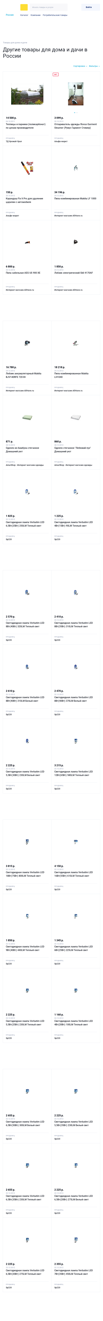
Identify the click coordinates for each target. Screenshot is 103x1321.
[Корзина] (78, 7)
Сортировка (79, 66)
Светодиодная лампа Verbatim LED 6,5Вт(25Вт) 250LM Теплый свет (25, 522)
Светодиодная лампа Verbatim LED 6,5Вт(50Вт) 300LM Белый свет (25, 1120)
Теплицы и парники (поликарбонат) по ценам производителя (26, 125)
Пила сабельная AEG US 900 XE (23, 271)
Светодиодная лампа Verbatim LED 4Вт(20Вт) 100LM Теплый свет (74, 1020)
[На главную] (11, 7)
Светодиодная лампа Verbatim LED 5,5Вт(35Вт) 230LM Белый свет (74, 1120)
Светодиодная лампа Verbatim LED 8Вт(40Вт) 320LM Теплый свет (25, 623)
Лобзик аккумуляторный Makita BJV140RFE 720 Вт (24, 374)
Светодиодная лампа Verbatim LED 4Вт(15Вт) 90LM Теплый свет (74, 522)
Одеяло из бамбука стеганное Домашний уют (23, 448)
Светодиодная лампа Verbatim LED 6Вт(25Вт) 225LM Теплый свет (74, 945)
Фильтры (93, 66)
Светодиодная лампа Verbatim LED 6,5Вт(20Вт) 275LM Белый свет (74, 1194)
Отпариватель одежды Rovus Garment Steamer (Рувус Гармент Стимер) (73, 127)
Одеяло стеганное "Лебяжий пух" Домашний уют (73, 448)
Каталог (24, 15)
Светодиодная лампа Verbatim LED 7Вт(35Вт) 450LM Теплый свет (74, 1268)
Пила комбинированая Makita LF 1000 (73, 199)
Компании (35, 15)
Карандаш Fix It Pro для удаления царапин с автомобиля (25, 199)
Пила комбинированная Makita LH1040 (72, 374)
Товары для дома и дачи (15, 42)
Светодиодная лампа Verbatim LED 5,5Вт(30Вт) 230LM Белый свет (25, 771)
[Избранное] (71, 7)
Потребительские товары (55, 15)
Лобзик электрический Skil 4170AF (74, 271)
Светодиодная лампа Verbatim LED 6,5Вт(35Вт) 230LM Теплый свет (25, 1194)
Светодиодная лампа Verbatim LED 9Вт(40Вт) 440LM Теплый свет (25, 945)
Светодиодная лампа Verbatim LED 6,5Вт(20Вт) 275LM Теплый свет (25, 1268)
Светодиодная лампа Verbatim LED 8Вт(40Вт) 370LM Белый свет (74, 697)
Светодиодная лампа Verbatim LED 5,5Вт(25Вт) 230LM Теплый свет (25, 1020)
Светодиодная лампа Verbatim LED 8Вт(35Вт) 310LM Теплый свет (74, 623)
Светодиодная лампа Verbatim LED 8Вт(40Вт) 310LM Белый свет (25, 697)
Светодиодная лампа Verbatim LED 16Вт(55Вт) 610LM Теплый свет (74, 871)
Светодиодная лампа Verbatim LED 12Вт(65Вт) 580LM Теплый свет (74, 771)
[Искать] (63, 7)
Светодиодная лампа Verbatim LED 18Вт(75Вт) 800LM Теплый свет (25, 871)
